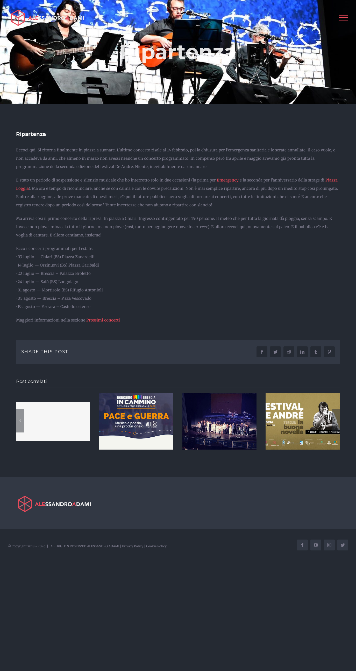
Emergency (228, 180)
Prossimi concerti (103, 320)
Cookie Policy (156, 546)
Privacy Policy (132, 546)
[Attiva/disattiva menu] (343, 18)
